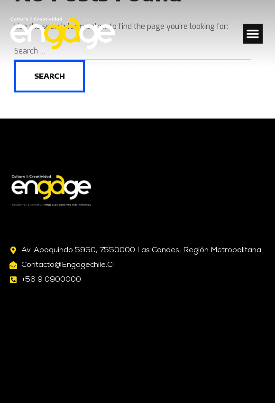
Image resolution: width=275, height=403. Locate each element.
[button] (253, 34)
